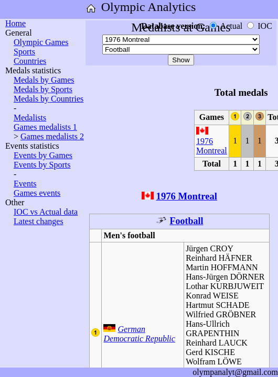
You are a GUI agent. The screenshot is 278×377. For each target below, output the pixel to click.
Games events (37, 192)
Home (15, 23)
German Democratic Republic (139, 334)
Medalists (30, 117)
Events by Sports (42, 164)
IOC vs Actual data (46, 211)
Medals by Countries (48, 98)
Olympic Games (41, 42)
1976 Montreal (211, 146)
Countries (30, 61)
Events (25, 183)
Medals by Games (44, 79)
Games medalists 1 (45, 127)
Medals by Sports (43, 89)
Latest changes (38, 221)
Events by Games (43, 155)
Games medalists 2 (52, 136)
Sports (24, 51)
